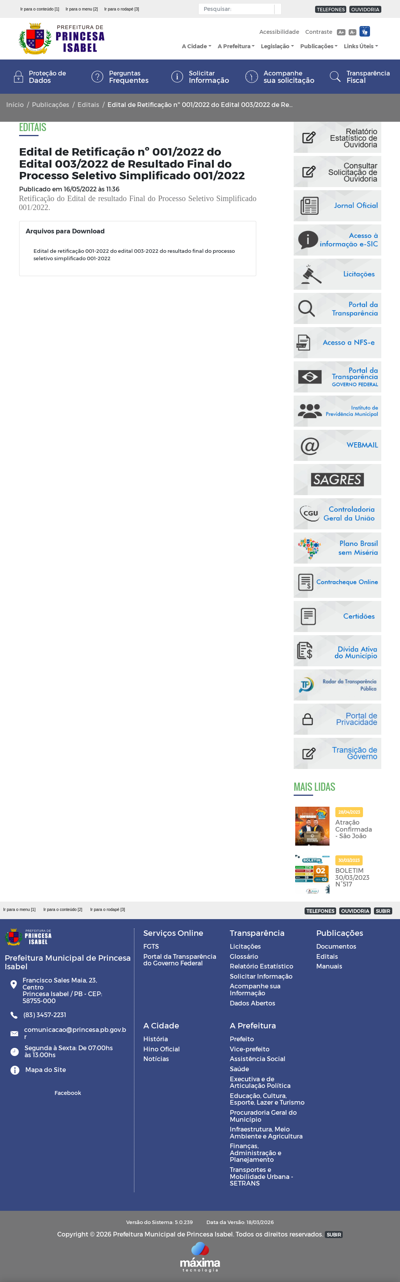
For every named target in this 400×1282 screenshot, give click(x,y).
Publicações (316, 46)
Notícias (156, 1058)
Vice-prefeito (250, 1049)
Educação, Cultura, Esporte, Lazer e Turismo (267, 1099)
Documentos (336, 946)
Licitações (245, 946)
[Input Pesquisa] (238, 9)
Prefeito (242, 1038)
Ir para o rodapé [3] (121, 9)
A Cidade (194, 46)
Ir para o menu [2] (81, 9)
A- (352, 32)
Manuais (329, 966)
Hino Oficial (161, 1049)
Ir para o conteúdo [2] (62, 909)
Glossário (244, 956)
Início (15, 104)
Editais (88, 104)
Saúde (239, 1068)
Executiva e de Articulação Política (260, 1082)
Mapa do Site (45, 1069)
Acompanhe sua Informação (255, 989)
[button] (276, 9)
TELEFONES (331, 9)
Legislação (275, 46)
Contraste (318, 31)
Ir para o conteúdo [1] (39, 9)
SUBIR (383, 911)
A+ (341, 32)
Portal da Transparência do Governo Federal (179, 960)
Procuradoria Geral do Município (263, 1116)
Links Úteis (359, 46)
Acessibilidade (279, 31)
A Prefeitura (234, 46)
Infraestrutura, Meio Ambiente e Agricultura (266, 1132)
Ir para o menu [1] (19, 909)
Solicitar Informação (261, 976)
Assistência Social (257, 1058)
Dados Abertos (252, 1003)
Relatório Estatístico (261, 966)
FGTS (151, 946)
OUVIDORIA (365, 9)
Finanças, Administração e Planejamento (255, 1152)
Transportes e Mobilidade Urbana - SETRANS (261, 1176)
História (155, 1038)
